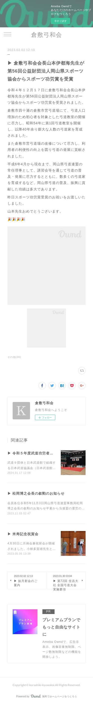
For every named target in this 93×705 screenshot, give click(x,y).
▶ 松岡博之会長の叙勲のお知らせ (35, 493)
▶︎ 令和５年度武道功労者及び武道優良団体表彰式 (49, 453)
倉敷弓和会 (46, 34)
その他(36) (14, 357)
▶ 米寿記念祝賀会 (22, 534)
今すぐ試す (60, 21)
